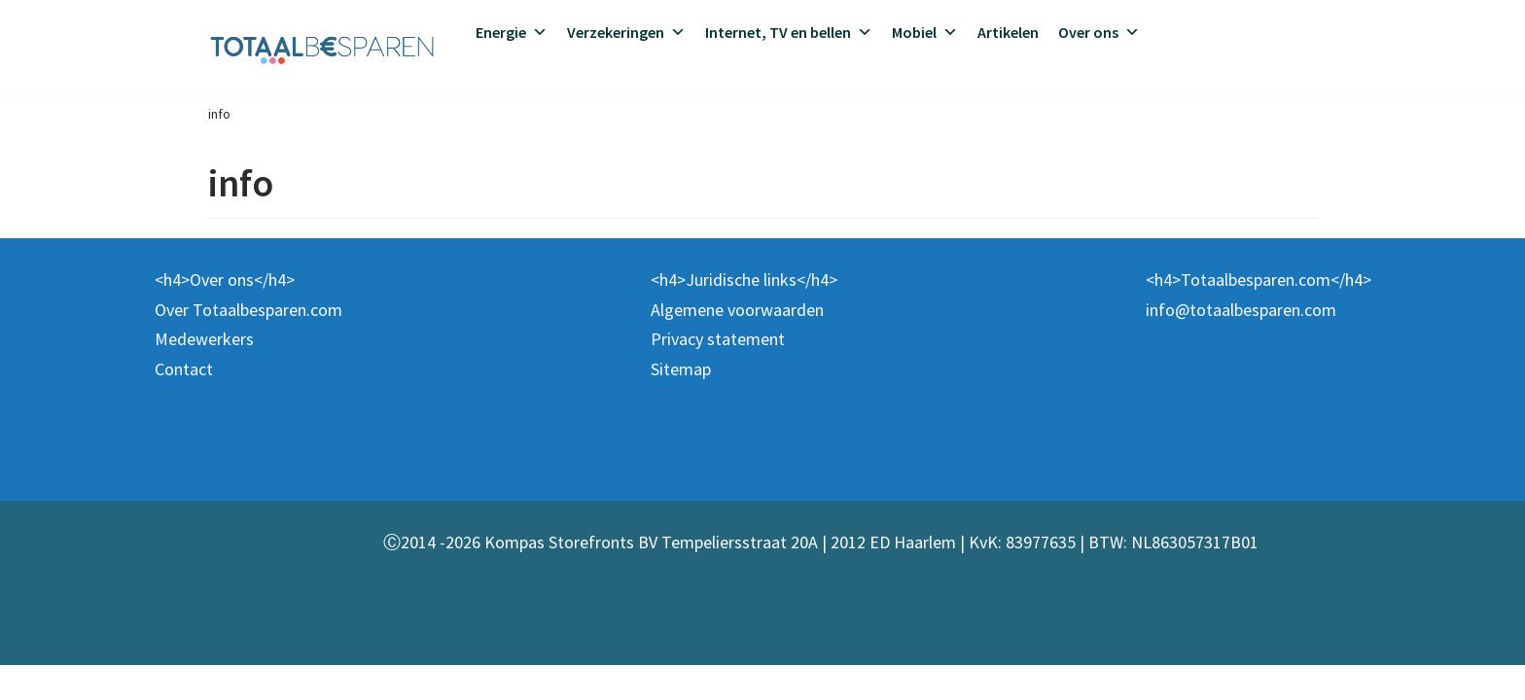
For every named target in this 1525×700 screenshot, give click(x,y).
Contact (184, 404)
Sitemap (681, 404)
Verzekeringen (626, 32)
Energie (512, 32)
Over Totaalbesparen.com (248, 344)
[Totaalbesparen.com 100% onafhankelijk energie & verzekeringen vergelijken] (322, 47)
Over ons (1099, 32)
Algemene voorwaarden (737, 344)
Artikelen (1008, 32)
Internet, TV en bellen (788, 32)
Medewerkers (204, 374)
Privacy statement (718, 374)
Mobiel (925, 32)
